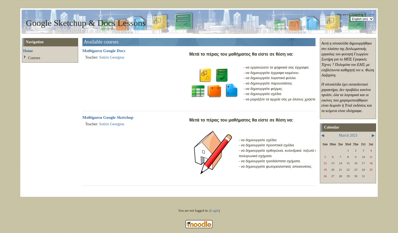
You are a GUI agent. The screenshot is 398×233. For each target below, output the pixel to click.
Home (28, 51)
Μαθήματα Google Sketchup (108, 117)
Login (369, 14)
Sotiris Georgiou (111, 57)
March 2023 (348, 135)
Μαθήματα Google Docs (103, 50)
